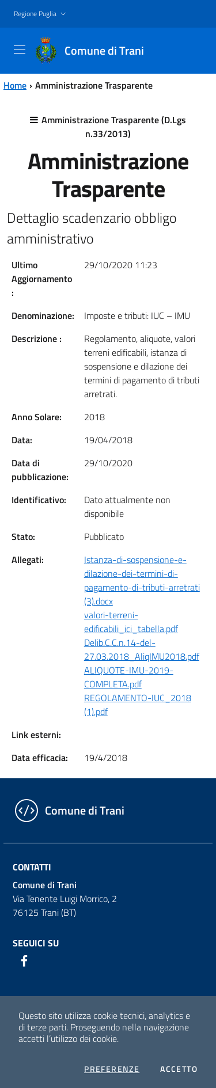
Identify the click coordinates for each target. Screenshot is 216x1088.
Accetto (179, 1069)
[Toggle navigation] (19, 49)
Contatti (32, 867)
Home (14, 85)
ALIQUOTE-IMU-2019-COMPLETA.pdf (128, 677)
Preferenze (111, 1069)
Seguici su (36, 943)
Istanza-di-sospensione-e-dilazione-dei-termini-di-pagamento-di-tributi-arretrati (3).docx (142, 580)
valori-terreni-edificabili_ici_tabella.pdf (131, 622)
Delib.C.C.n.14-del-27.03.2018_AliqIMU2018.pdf (141, 649)
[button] (41, 14)
